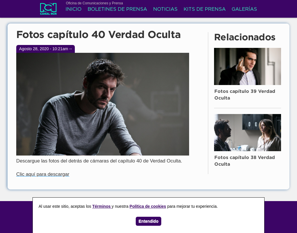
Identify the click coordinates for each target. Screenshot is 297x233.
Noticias (165, 9)
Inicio (74, 9)
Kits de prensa (205, 9)
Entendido (148, 221)
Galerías (244, 9)
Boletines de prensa (117, 9)
